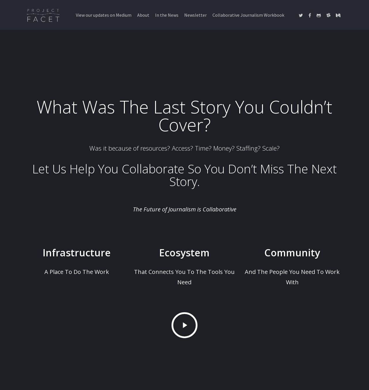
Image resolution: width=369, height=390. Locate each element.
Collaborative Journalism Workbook (248, 15)
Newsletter (195, 15)
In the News (166, 15)
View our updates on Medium (103, 15)
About (143, 15)
